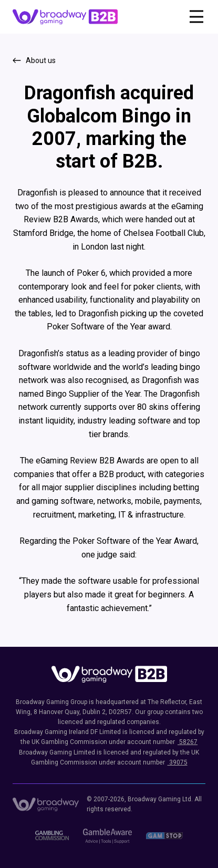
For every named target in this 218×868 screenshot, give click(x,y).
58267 (188, 742)
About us (41, 60)
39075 (178, 762)
